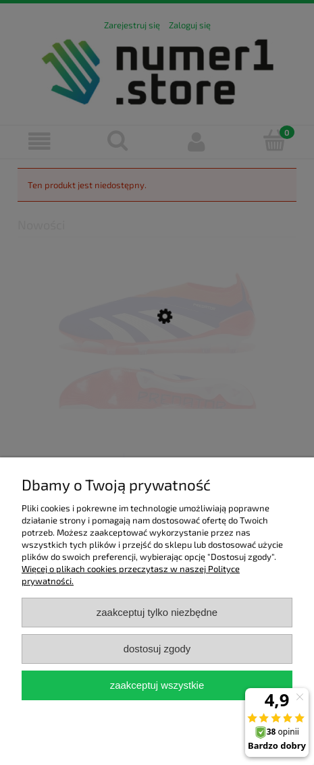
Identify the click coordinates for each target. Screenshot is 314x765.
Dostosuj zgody (157, 648)
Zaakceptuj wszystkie (157, 685)
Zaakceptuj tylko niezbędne (157, 612)
